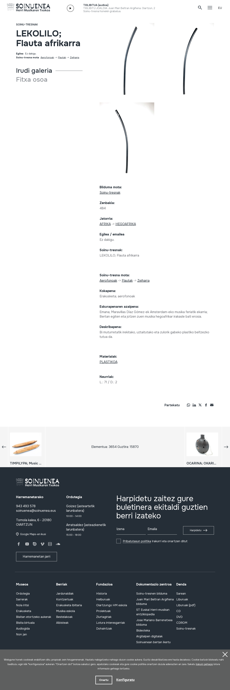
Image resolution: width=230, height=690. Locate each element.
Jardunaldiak (64, 593)
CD (178, 611)
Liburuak (182, 599)
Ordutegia (23, 593)
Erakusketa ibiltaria (69, 605)
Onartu (103, 680)
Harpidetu (195, 530)
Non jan (21, 634)
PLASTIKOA (108, 362)
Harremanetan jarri (36, 557)
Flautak (62, 57)
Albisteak (62, 623)
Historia (101, 593)
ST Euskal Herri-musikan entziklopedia (152, 612)
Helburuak (103, 599)
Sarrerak (22, 599)
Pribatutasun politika (137, 541)
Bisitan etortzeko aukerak (33, 617)
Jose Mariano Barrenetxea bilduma (154, 622)
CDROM (181, 623)
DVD (179, 617)
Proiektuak (103, 611)
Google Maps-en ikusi (33, 534)
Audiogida (23, 628)
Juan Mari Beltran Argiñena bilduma (155, 602)
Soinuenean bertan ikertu (153, 642)
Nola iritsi (22, 605)
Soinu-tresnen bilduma (151, 593)
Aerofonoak (47, 57)
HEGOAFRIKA (125, 224)
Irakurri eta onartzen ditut (155, 541)
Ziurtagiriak (103, 617)
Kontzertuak (64, 599)
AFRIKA (105, 224)
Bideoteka (143, 630)
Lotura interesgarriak (110, 623)
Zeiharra (74, 57)
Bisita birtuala (25, 623)
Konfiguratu (125, 680)
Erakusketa (23, 611)
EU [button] (220, 8)
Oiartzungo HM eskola (111, 605)
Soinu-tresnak (27, 24)
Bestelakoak (64, 617)
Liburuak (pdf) (185, 605)
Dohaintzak (104, 628)
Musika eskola (65, 611)
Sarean (181, 593)
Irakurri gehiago (204, 664)
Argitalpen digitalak (149, 636)
